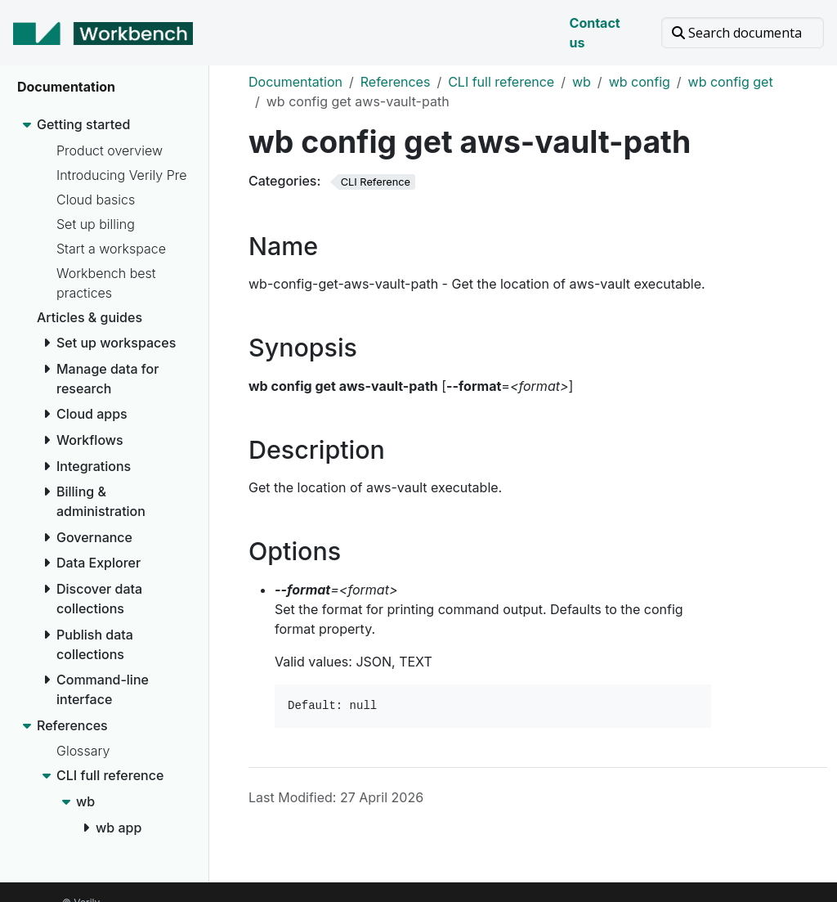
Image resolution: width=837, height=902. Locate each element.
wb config (639, 82)
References (395, 82)
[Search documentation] (742, 32)
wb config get (730, 82)
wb (581, 82)
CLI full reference (501, 82)
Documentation (295, 82)
